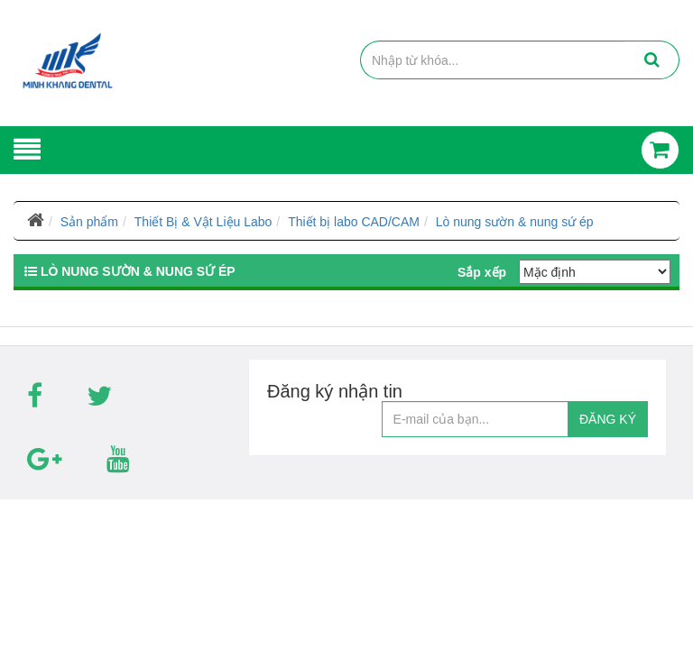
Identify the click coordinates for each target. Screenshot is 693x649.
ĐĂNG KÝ (607, 419)
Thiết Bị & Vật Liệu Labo (203, 222)
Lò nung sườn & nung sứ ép (515, 222)
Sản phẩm (89, 222)
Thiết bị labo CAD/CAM (354, 222)
